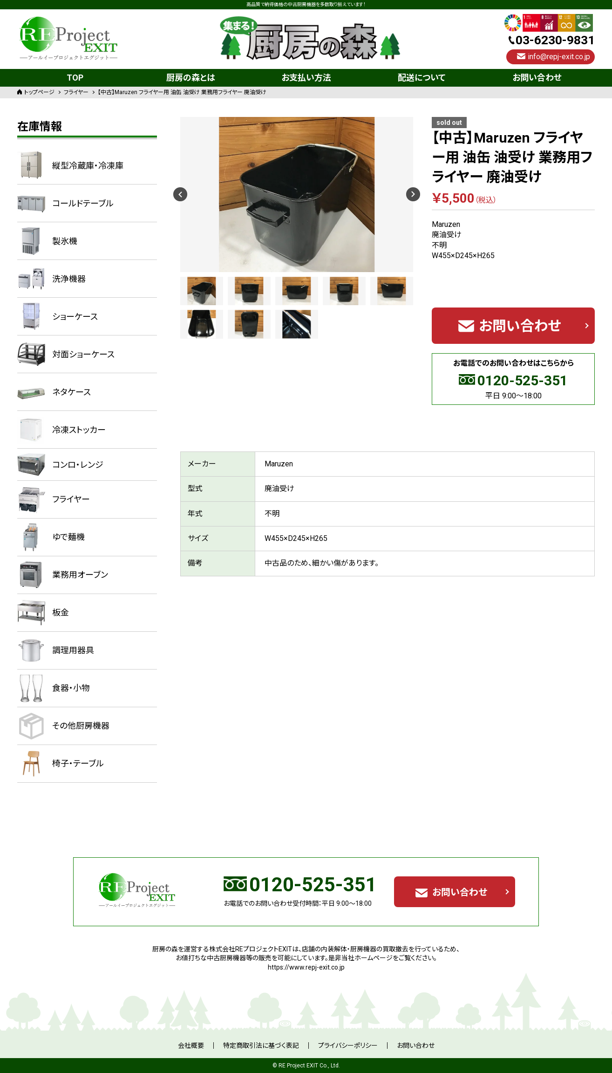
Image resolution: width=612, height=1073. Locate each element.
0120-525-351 (522, 380)
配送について (422, 77)
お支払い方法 (306, 77)
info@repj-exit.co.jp (559, 56)
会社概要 (191, 1045)
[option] (296, 195)
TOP (75, 77)
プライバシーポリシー (348, 1045)
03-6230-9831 (555, 40)
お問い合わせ (537, 77)
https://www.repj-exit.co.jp (306, 967)
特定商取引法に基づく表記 (261, 1045)
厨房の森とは (190, 77)
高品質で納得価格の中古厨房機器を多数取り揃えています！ (306, 4)
